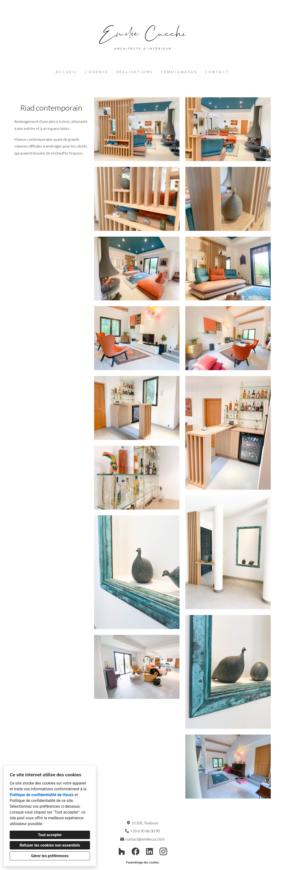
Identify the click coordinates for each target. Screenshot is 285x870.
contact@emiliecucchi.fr (145, 839)
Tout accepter (50, 835)
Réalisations (134, 72)
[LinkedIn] (149, 851)
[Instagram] (163, 851)
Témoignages (179, 72)
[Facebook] (135, 851)
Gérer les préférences (50, 856)
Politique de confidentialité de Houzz (42, 794)
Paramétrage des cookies (142, 862)
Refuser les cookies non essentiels (50, 845)
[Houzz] (122, 851)
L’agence (97, 72)
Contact (217, 72)
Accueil (66, 72)
